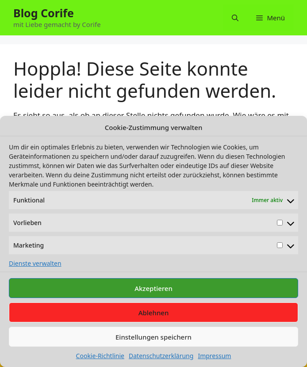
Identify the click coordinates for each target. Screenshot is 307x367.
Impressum (214, 356)
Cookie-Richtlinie (100, 356)
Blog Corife (43, 12)
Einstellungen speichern (153, 337)
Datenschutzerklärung (161, 356)
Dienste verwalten (35, 263)
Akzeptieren (153, 288)
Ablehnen (153, 312)
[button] (235, 17)
